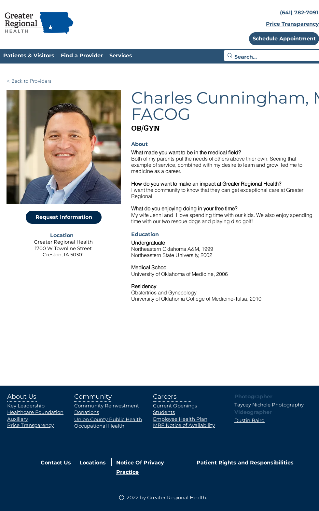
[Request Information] (64, 217)
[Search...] (269, 57)
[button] (284, 38)
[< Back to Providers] (29, 81)
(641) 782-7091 (299, 12)
